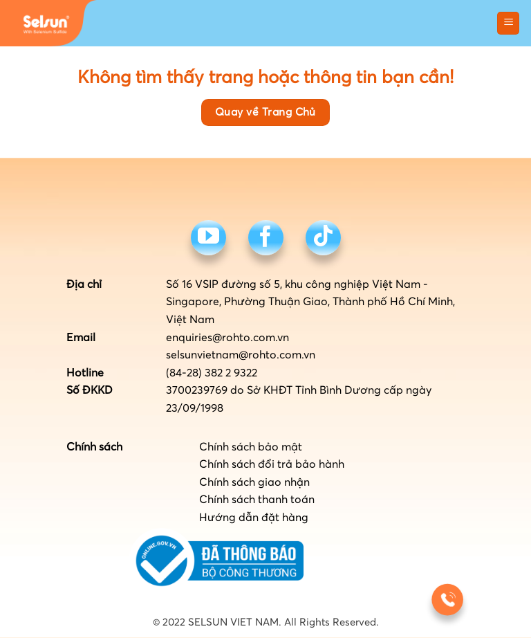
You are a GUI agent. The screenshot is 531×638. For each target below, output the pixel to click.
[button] (508, 23)
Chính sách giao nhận (254, 482)
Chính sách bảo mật (250, 447)
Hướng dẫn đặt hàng (253, 517)
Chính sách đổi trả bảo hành (271, 464)
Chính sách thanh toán (257, 499)
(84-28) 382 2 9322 (211, 373)
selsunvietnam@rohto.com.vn (240, 355)
